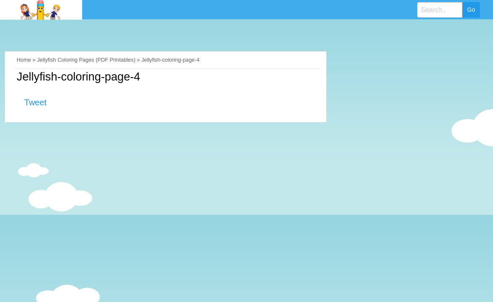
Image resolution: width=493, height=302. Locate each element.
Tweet (35, 102)
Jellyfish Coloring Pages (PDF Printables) (86, 60)
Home (24, 60)
